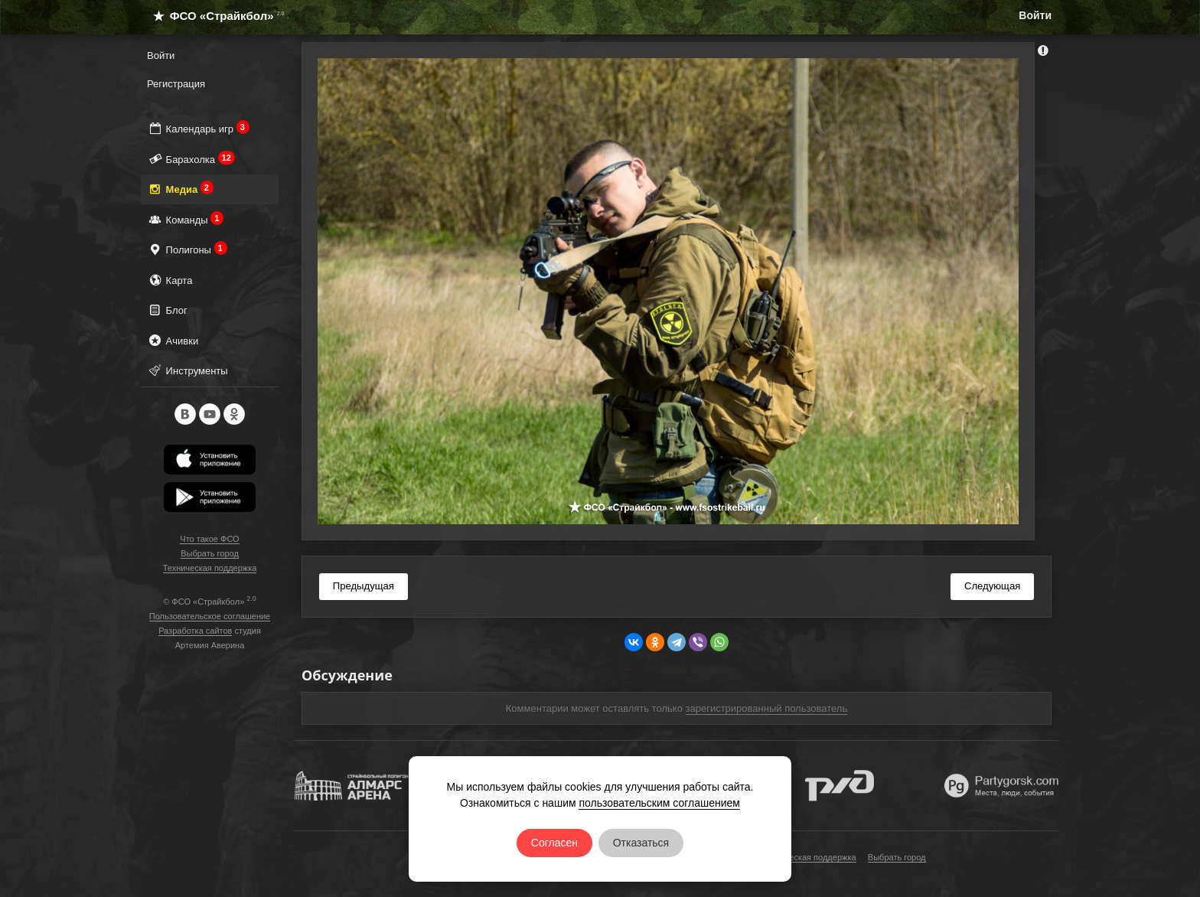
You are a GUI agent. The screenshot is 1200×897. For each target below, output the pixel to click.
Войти (1035, 15)
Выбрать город (210, 553)
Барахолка (191, 158)
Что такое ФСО (209, 538)
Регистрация (176, 84)
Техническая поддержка (210, 567)
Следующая (992, 586)
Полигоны (187, 249)
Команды (185, 219)
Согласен (554, 843)
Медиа (180, 188)
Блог (167, 309)
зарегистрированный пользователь (767, 708)
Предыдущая (363, 586)
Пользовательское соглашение (209, 616)
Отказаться (641, 843)
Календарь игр (198, 128)
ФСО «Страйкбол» (212, 15)
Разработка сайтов (195, 630)
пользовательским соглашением (659, 803)
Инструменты (187, 370)
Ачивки (172, 340)
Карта (169, 279)
